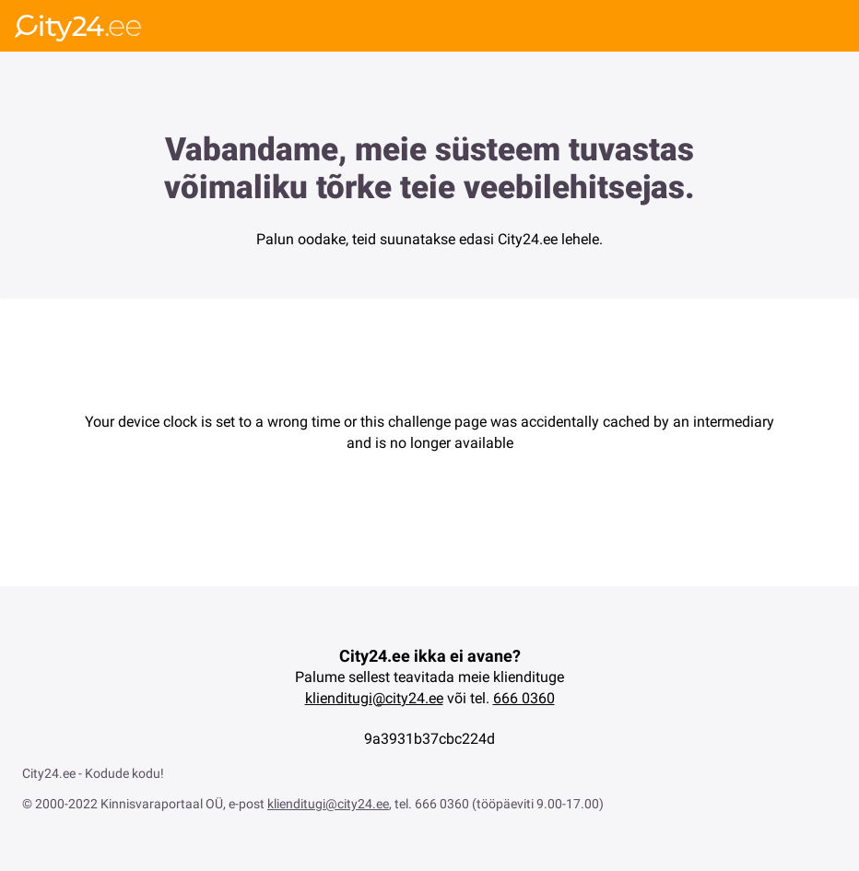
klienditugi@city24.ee (374, 698)
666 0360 (524, 698)
